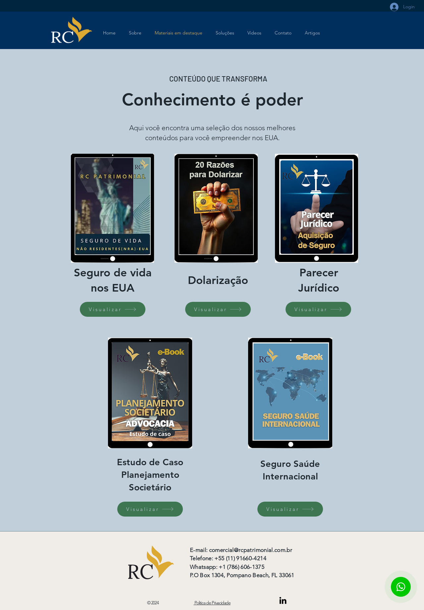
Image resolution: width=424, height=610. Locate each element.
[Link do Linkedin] (283, 600)
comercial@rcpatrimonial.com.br (250, 550)
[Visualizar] (112, 309)
